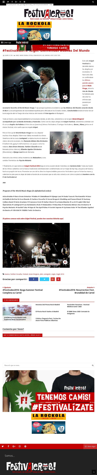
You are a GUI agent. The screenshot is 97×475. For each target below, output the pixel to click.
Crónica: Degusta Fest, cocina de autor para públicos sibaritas (48, 319)
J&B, (43, 55)
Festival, (31, 55)
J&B (41, 274)
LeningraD (47, 274)
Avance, (17, 55)
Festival (25, 274)
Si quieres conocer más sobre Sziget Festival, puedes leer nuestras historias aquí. (33, 218)
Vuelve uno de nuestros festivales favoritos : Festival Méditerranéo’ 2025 (78, 305)
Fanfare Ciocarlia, (24, 55)
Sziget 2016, (57, 55)
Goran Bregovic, (37, 55)
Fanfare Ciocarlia (16, 274)
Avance (7, 274)
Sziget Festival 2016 (32, 166)
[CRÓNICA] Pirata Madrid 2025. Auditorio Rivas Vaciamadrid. (15, 318)
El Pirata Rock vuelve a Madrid (47, 312)
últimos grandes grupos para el (87, 84)
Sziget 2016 (60, 274)
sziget (53, 274)
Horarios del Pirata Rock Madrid (48, 305)
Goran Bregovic (78, 119)
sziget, (52, 55)
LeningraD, (47, 55)
